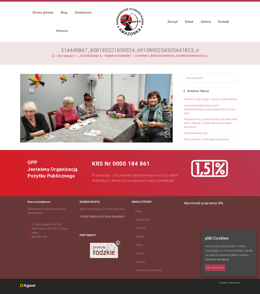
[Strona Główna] (53, 55)
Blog (138, 211)
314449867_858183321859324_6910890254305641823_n (171, 55)
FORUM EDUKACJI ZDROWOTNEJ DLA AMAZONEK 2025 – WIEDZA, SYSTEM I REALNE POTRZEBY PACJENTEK (210, 123)
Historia (140, 228)
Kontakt (140, 261)
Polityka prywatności (148, 270)
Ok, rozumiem (215, 267)
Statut (139, 244)
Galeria (139, 253)
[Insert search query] (212, 78)
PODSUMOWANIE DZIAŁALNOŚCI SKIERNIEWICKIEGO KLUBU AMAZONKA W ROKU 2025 (209, 109)
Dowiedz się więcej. (217, 259)
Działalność (142, 219)
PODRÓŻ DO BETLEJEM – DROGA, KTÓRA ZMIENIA (210, 99)
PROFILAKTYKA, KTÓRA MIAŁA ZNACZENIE (206, 139)
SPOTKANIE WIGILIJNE (196, 133)
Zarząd (139, 236)
